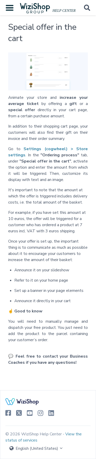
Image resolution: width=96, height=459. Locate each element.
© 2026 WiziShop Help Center (34, 434)
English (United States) (36, 448)
